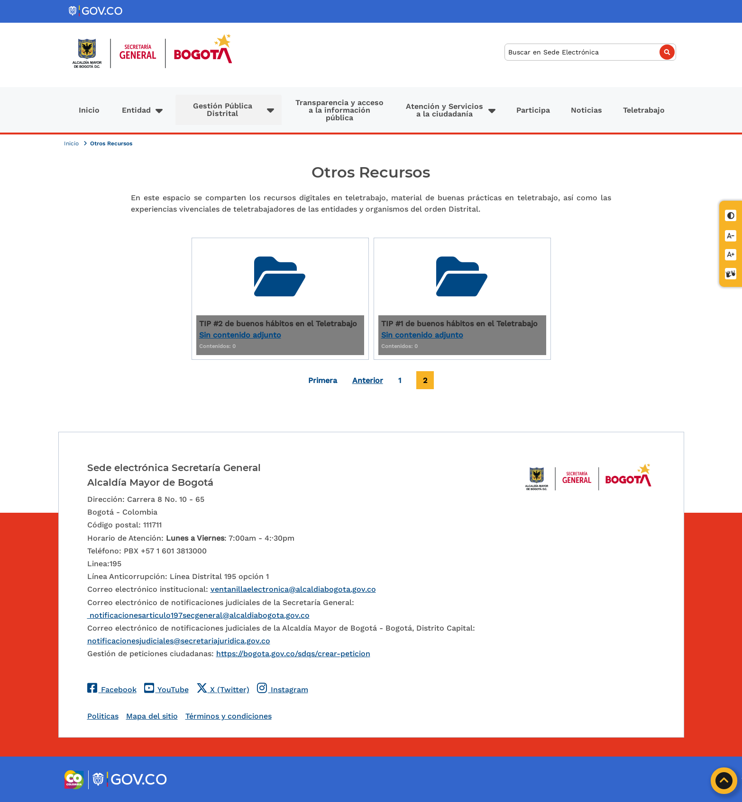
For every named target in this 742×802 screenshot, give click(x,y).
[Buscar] (590, 52)
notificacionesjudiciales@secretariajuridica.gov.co (178, 640)
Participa (533, 110)
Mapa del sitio (152, 716)
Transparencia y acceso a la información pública (339, 110)
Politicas (103, 716)
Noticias (586, 110)
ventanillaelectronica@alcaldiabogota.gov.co (293, 589)
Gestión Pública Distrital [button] (222, 109)
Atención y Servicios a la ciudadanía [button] (444, 110)
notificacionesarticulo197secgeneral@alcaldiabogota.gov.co (198, 615)
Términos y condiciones (228, 716)
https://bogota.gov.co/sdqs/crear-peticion (293, 653)
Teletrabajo (644, 110)
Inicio (89, 110)
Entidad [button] (136, 110)
